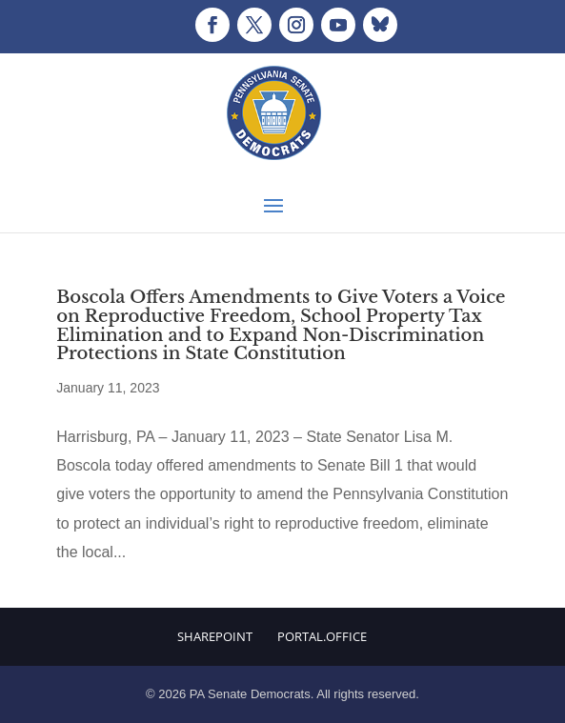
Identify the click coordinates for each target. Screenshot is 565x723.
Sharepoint (214, 636)
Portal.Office (322, 636)
